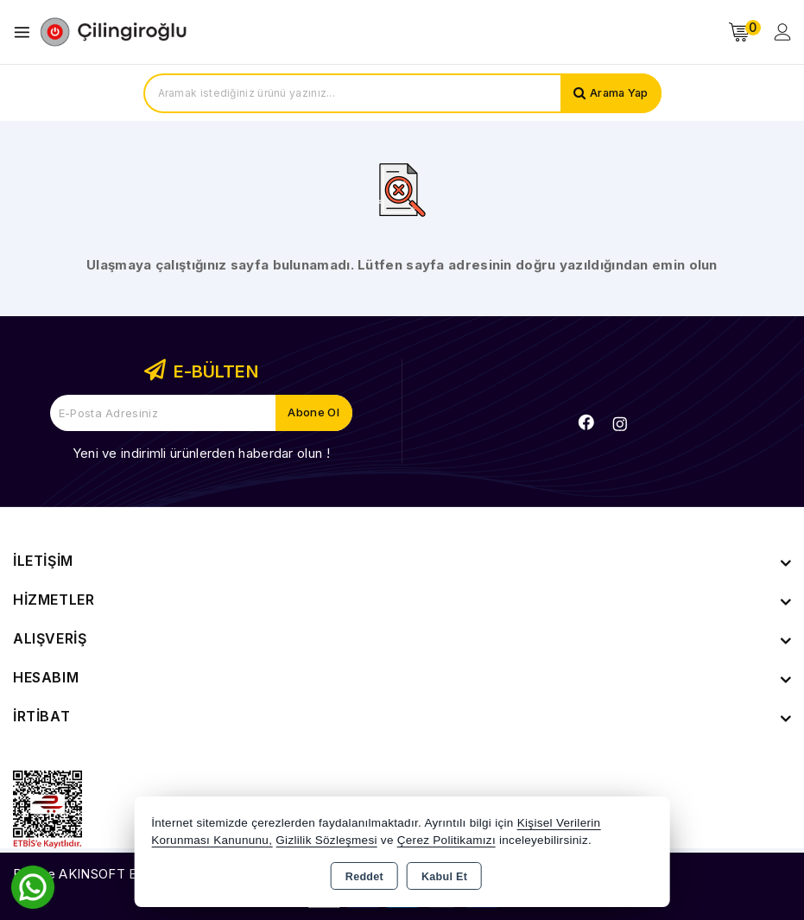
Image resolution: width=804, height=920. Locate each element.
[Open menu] (26, 32)
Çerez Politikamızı (446, 840)
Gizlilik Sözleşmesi (326, 840)
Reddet (364, 877)
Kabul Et (444, 877)
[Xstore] (113, 32)
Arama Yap (618, 93)
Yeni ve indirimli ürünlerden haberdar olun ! (201, 453)
